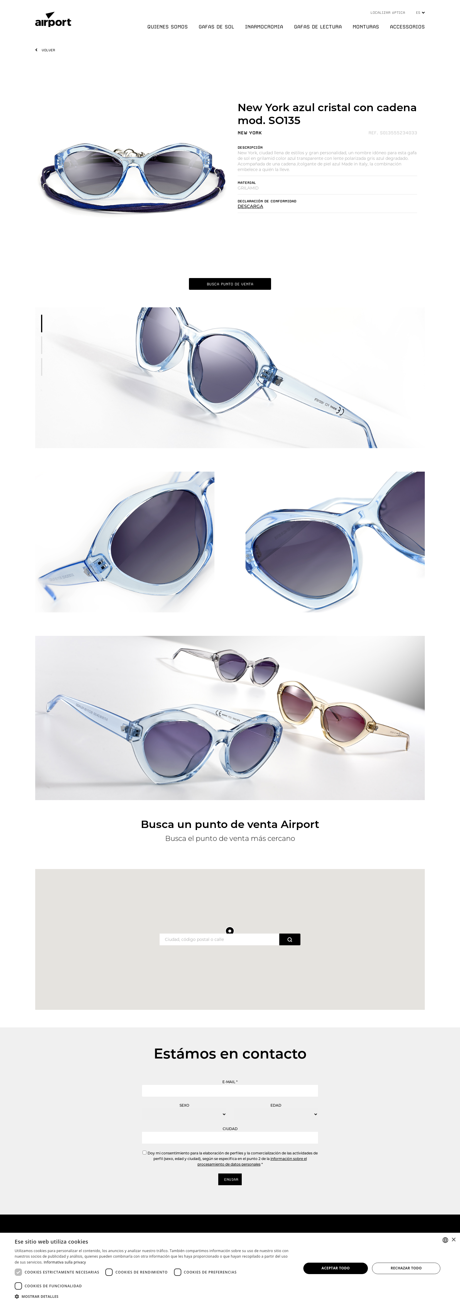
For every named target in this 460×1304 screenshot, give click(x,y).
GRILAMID (248, 188)
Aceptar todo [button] (336, 1268)
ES (420, 13)
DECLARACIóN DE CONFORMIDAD (267, 201)
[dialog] (230, 1268)
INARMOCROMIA (264, 27)
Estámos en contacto (230, 1053)
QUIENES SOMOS (167, 27)
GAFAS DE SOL (216, 27)
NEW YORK (250, 133)
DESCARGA (250, 206)
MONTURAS (366, 27)
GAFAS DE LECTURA (318, 27)
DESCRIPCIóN (250, 147)
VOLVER (48, 50)
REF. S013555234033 (392, 133)
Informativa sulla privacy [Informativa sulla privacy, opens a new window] (65, 1262)
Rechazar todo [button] (406, 1268)
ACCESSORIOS (407, 27)
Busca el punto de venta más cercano (230, 838)
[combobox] (445, 1240)
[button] (154, 1296)
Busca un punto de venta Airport (230, 824)
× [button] (453, 1240)
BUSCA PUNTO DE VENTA (230, 284)
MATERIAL (247, 183)
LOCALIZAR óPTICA (388, 13)
